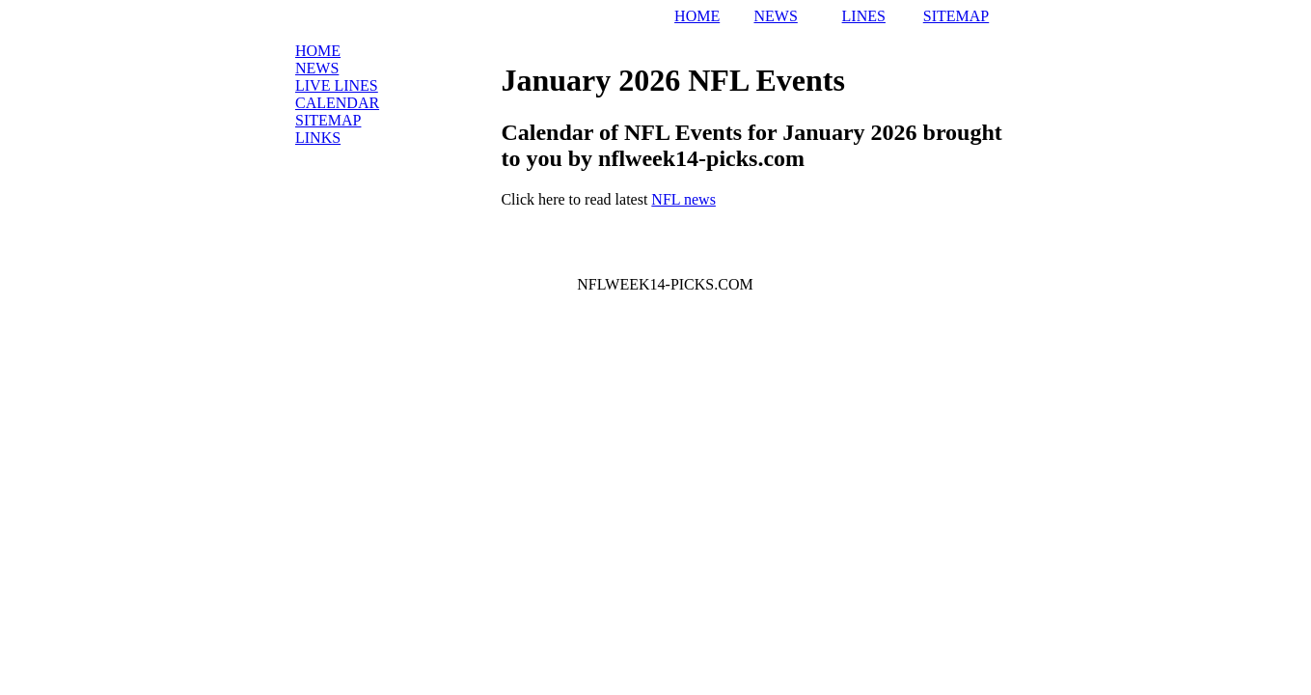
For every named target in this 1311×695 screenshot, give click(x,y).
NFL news (683, 199)
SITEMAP (956, 16)
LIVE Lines (336, 85)
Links (318, 137)
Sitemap (328, 120)
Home (318, 50)
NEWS (775, 16)
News (317, 68)
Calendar (337, 103)
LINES (864, 16)
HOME (697, 16)
